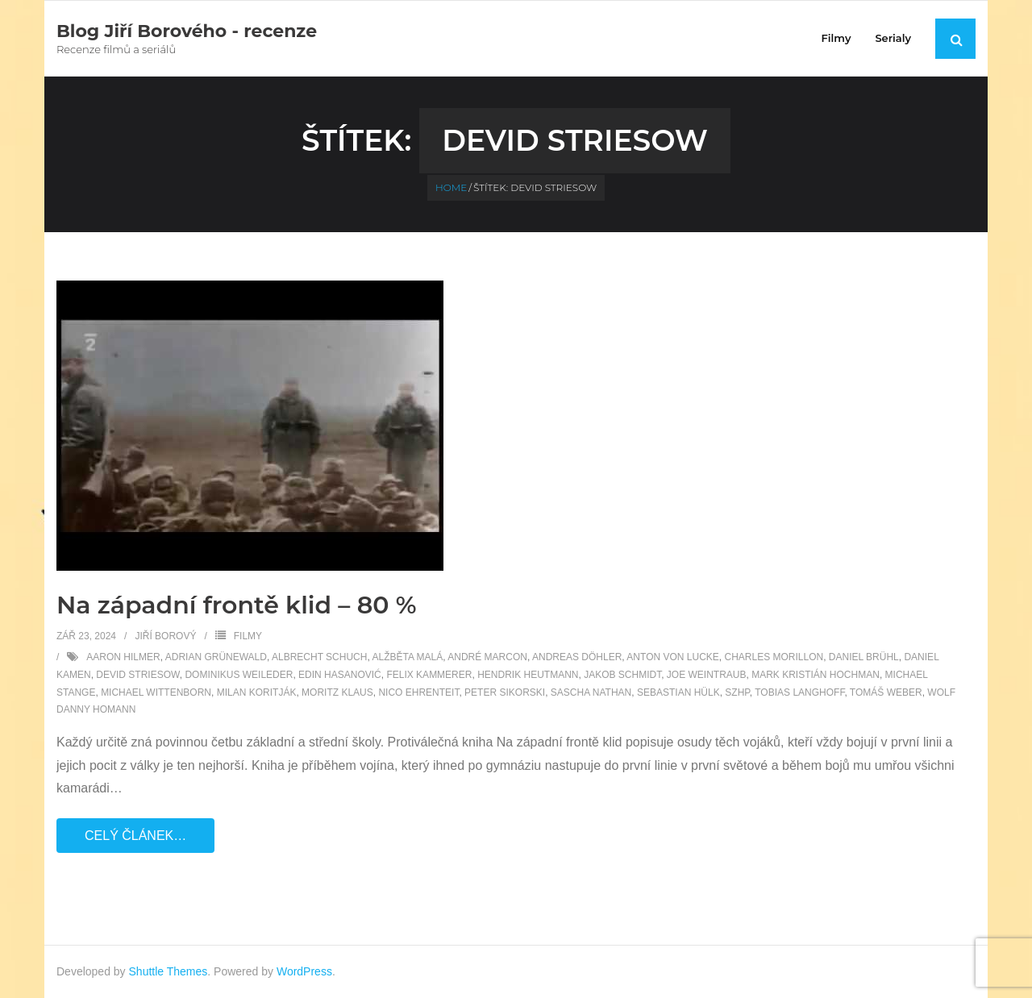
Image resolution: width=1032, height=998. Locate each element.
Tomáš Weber (886, 692)
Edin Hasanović (339, 674)
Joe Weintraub (707, 674)
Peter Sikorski (504, 692)
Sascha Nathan (591, 692)
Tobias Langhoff (799, 692)
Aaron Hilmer (123, 657)
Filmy (248, 636)
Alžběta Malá (407, 657)
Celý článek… (135, 835)
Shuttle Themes (168, 971)
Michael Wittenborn (156, 692)
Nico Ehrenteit (418, 692)
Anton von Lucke (672, 657)
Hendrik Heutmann (527, 674)
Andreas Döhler (577, 657)
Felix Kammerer (429, 674)
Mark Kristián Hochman (815, 674)
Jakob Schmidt (622, 674)
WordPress (304, 971)
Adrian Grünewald (216, 657)
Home (451, 187)
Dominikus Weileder (239, 674)
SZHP (737, 692)
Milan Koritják (257, 692)
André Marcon (487, 657)
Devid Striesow (137, 674)
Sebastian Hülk (678, 692)
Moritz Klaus (337, 692)
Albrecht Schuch (319, 657)
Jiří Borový (165, 636)
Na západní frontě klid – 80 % (236, 605)
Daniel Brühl (864, 657)
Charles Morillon (773, 657)
